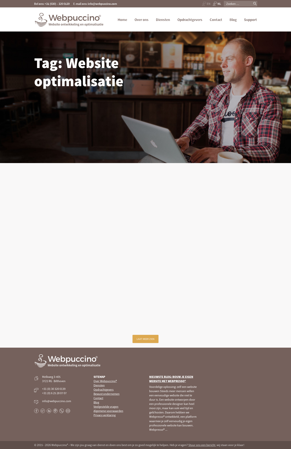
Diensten (163, 19)
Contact (216, 19)
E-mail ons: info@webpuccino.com (95, 4)
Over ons (141, 19)
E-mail (68, 411)
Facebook (36, 411)
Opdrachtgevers (189, 19)
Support (250, 19)
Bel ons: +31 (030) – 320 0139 (52, 4)
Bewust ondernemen (107, 394)
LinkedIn (49, 411)
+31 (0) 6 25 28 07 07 (54, 393)
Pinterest (55, 411)
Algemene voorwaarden (108, 411)
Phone (61, 411)
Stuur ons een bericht (201, 445)
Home (122, 19)
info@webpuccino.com (56, 401)
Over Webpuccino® (105, 381)
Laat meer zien (145, 339)
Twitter (42, 411)
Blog (233, 19)
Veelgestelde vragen (106, 406)
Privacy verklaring (105, 415)
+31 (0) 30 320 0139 (54, 389)
